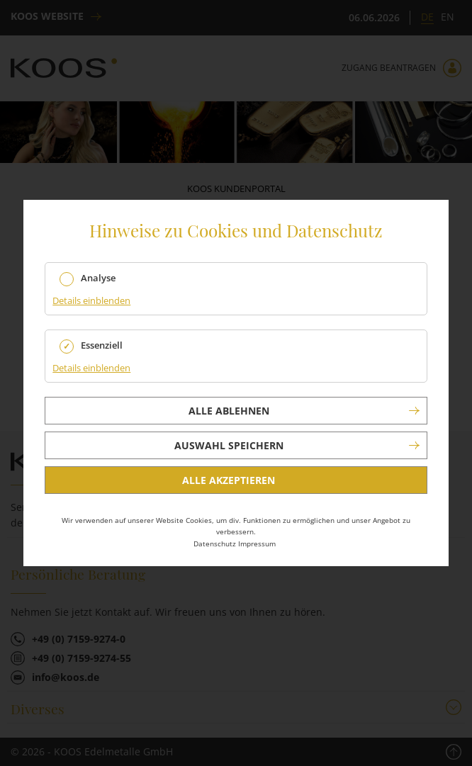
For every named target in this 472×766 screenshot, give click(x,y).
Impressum (257, 543)
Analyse (98, 278)
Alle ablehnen (229, 410)
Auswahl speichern (228, 445)
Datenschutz (214, 543)
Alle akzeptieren (228, 480)
